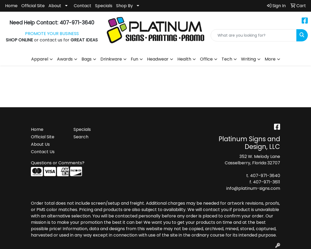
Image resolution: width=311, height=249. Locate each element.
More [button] (270, 59)
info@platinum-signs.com (253, 188)
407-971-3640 (265, 176)
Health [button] (184, 59)
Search (80, 137)
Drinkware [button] (111, 59)
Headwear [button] (158, 59)
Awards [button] (65, 59)
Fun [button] (134, 59)
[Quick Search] (254, 35)
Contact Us (43, 152)
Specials (103, 6)
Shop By (124, 6)
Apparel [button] (39, 59)
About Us (40, 144)
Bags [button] (86, 59)
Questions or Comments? (57, 163)
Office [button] (206, 59)
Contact (82, 6)
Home (11, 6)
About (54, 6)
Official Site (33, 6)
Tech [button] (227, 59)
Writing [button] (248, 59)
